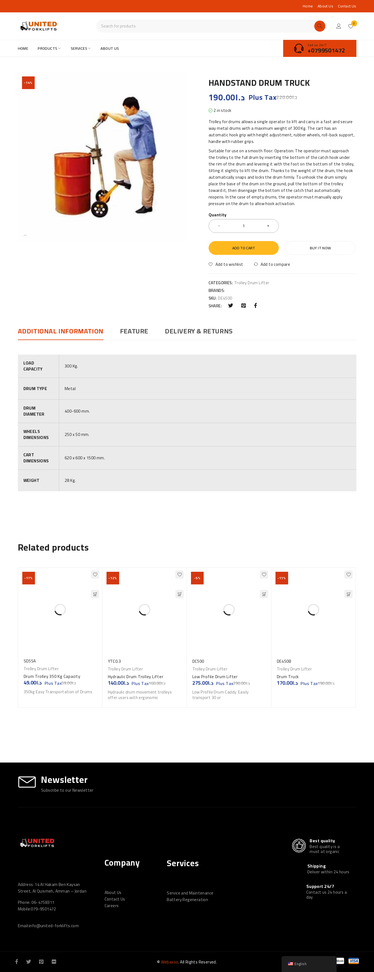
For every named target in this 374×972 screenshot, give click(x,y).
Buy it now (320, 248)
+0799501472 (326, 50)
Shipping (316, 866)
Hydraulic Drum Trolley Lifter (135, 677)
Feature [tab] (134, 331)
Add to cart (243, 248)
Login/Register (339, 26)
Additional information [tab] (60, 331)
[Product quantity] (244, 226)
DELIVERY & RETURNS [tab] (199, 331)
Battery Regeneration (187, 900)
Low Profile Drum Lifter (215, 677)
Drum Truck (289, 677)
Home (308, 6)
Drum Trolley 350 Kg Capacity (52, 676)
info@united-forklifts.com (54, 926)
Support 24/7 (320, 886)
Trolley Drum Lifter (251, 282)
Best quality (322, 840)
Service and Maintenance (190, 893)
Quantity (218, 215)
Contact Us (347, 6)
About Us (325, 6)
